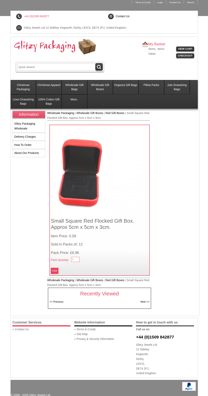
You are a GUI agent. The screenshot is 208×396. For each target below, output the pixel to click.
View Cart (185, 48)
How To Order (22, 144)
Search (190, 2)
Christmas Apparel (48, 85)
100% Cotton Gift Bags (49, 101)
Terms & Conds (143, 2)
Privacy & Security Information (95, 338)
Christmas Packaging (23, 87)
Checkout (185, 55)
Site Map (82, 334)
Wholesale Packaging (60, 113)
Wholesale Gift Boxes (100, 87)
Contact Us (174, 2)
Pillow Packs (151, 85)
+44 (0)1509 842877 (155, 337)
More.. (74, 99)
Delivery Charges (25, 136)
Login (160, 2)
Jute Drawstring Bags (177, 87)
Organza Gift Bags (125, 85)
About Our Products (26, 153)
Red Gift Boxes (115, 113)
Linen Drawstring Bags (23, 101)
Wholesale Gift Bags (74, 87)
